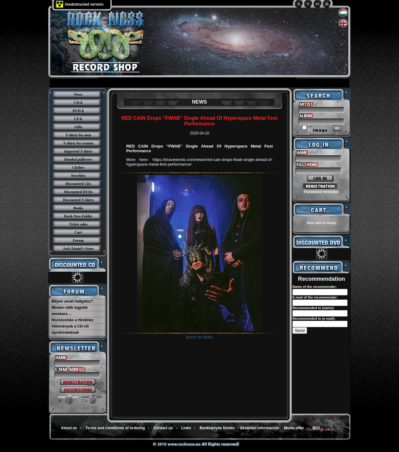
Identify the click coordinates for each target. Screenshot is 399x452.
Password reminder (321, 192)
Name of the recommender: (314, 287)
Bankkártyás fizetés (217, 428)
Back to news (199, 337)
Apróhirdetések (65, 332)
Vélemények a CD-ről (70, 326)
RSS (316, 428)
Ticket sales (78, 224)
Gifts (78, 127)
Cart (78, 232)
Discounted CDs (78, 184)
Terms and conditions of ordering (115, 428)
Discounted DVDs (78, 192)
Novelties (78, 175)
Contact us (163, 428)
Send (300, 330)
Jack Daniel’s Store (78, 248)
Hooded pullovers (78, 159)
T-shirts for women (78, 143)
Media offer (294, 428)
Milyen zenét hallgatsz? (72, 301)
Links (186, 428)
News (78, 94)
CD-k (78, 102)
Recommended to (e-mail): (313, 318)
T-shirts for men (78, 135)
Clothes (78, 167)
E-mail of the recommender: (315, 297)
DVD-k (78, 111)
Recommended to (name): (313, 308)
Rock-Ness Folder (78, 216)
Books (78, 208)
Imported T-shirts (78, 151)
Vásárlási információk (259, 428)
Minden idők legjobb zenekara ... (69, 310)
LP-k (78, 119)
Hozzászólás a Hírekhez (72, 320)
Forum (78, 240)
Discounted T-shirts (78, 200)
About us (69, 428)
